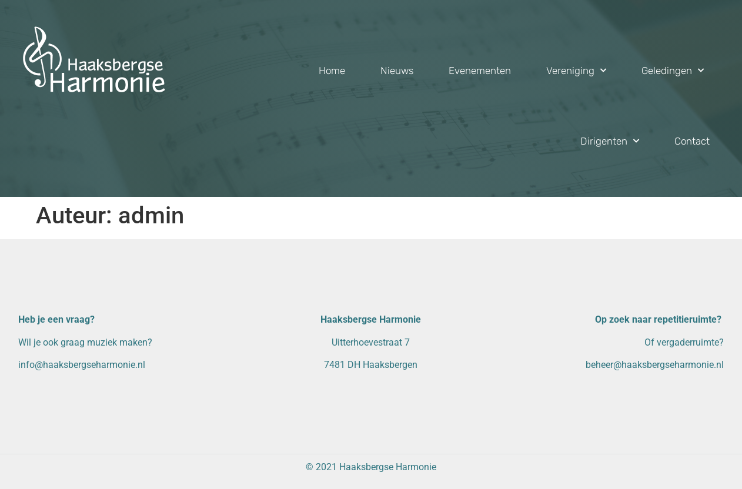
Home (332, 70)
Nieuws (396, 70)
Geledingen (672, 70)
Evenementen (480, 70)
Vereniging (576, 70)
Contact (692, 141)
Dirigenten (609, 141)
